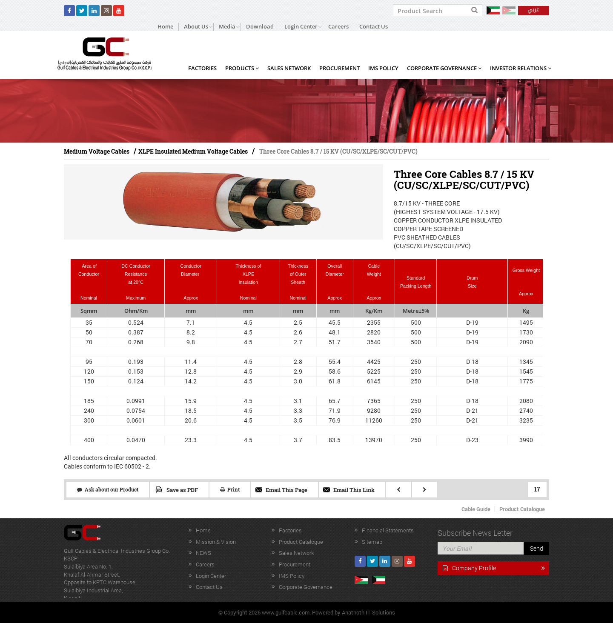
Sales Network (289, 68)
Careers (338, 26)
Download (260, 26)
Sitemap (372, 542)
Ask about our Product (107, 489)
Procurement (339, 68)
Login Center (211, 576)
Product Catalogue (522, 509)
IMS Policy (383, 68)
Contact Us (373, 26)
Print (230, 489)
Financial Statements (388, 530)
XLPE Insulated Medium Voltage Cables (193, 151)
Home (165, 26)
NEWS (203, 553)
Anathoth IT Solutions (368, 612)
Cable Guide (475, 509)
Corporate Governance (444, 68)
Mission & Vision (216, 542)
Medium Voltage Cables (96, 151)
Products (242, 68)
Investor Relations (520, 68)
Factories (202, 68)
